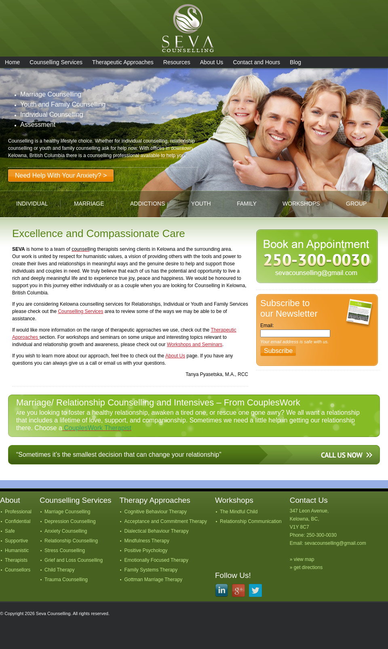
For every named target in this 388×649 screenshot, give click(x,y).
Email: (267, 325)
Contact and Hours (256, 62)
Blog (295, 62)
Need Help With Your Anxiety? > (61, 175)
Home (12, 62)
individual (32, 203)
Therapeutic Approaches (123, 62)
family (247, 203)
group (356, 203)
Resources (176, 62)
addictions (147, 203)
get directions (308, 567)
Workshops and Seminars (194, 344)
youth (201, 203)
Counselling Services (56, 62)
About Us (212, 62)
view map (304, 559)
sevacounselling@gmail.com (335, 543)
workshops (301, 203)
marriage (89, 203)
